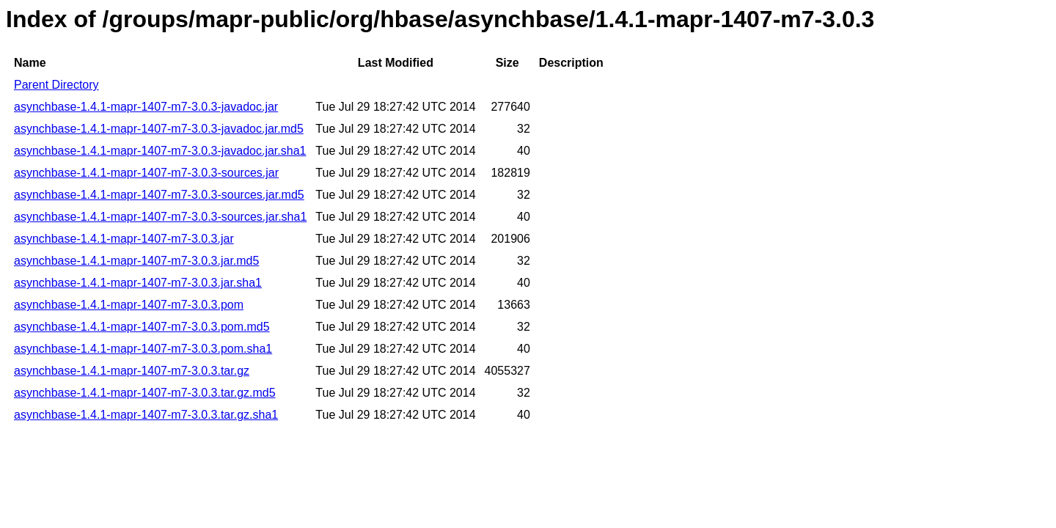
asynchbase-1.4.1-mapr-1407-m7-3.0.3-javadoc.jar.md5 (159, 128)
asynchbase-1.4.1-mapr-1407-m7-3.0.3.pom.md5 (142, 326)
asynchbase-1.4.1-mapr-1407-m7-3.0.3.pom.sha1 (143, 348)
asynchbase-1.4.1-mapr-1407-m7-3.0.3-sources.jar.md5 (159, 194)
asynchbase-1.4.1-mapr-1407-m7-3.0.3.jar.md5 (136, 260)
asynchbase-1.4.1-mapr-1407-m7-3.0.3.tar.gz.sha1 (146, 414)
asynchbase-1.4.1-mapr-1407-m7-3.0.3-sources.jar (146, 172)
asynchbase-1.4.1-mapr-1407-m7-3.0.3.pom (128, 304)
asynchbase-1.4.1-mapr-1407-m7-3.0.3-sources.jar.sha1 (160, 216)
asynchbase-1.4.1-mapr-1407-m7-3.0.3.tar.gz (131, 370)
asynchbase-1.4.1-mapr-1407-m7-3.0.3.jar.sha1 (138, 282)
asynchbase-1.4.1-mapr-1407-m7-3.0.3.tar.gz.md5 (145, 392)
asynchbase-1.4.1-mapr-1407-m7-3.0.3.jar (124, 238)
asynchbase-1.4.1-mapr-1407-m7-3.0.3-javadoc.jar (146, 106)
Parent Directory (56, 84)
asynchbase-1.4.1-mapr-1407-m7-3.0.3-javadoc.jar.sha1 (160, 150)
